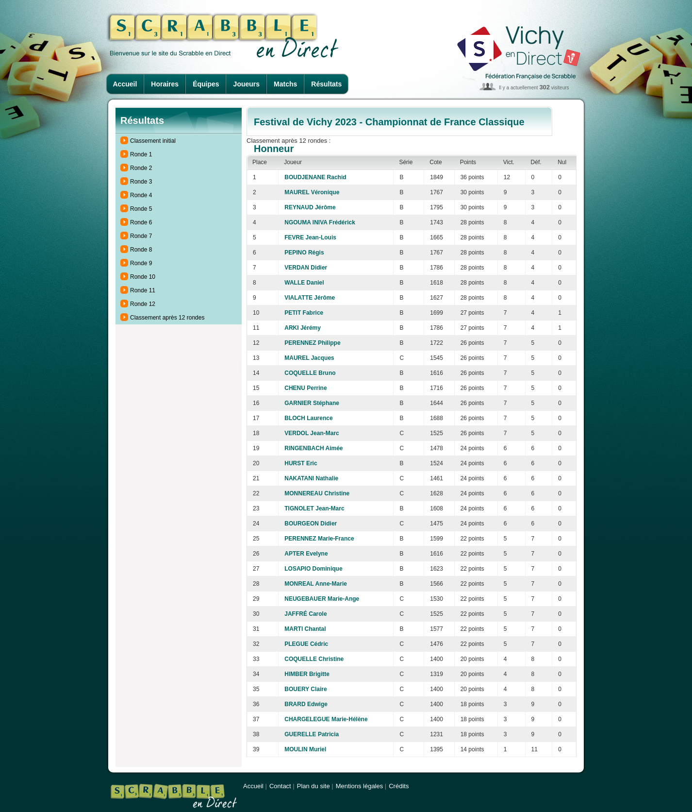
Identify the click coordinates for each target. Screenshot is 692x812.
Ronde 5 (141, 208)
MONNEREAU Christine (316, 493)
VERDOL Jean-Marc (311, 433)
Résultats (326, 84)
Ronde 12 (142, 304)
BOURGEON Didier (310, 523)
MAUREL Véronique (311, 192)
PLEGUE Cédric (306, 644)
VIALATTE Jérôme (309, 297)
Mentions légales (359, 786)
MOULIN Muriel (305, 749)
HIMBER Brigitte (307, 674)
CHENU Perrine (305, 388)
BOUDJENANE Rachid (315, 177)
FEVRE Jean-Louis (310, 237)
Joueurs (246, 84)
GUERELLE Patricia (311, 734)
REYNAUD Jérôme (309, 207)
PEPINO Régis (304, 252)
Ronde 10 (142, 276)
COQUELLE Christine (314, 659)
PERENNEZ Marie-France (319, 538)
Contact (280, 786)
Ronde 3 (141, 181)
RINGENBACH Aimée (313, 448)
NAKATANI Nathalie (311, 478)
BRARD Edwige (306, 704)
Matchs (285, 84)
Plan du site (313, 786)
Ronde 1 (141, 154)
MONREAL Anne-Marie (315, 583)
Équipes (206, 84)
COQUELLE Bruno (309, 373)
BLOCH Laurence (308, 418)
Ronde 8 (141, 249)
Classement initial (153, 140)
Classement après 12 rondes (167, 317)
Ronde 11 (142, 290)
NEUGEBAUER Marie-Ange (321, 598)
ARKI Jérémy (302, 327)
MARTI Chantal (305, 629)
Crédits (399, 786)
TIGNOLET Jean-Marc (314, 508)
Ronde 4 (141, 195)
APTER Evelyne (306, 553)
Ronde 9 (141, 263)
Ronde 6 (141, 222)
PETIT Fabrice (303, 312)
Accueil (125, 84)
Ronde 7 (141, 236)
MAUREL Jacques (309, 358)
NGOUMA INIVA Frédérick (319, 222)
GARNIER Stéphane (311, 403)
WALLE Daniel (304, 282)
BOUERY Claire (305, 689)
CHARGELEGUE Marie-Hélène (325, 719)
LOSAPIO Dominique (313, 568)
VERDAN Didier (305, 267)
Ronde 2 (141, 168)
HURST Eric (300, 463)
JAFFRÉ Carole (305, 613)
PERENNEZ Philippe (312, 342)
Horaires (165, 84)
